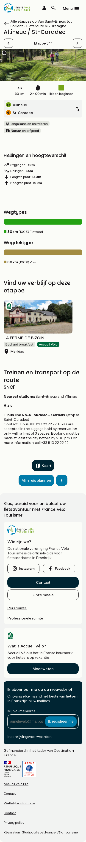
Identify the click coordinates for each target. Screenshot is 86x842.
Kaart (46, 465)
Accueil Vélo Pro (16, 784)
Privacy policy (14, 823)
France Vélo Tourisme (61, 832)
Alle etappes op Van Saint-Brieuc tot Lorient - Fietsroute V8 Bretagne (41, 23)
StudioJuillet (31, 832)
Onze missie (43, 594)
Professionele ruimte (25, 618)
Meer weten (43, 668)
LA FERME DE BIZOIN (24, 337)
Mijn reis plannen (36, 480)
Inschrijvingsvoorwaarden (29, 736)
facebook (62, 568)
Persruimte (17, 608)
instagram (27, 568)
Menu (68, 8)
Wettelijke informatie (19, 803)
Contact (43, 582)
